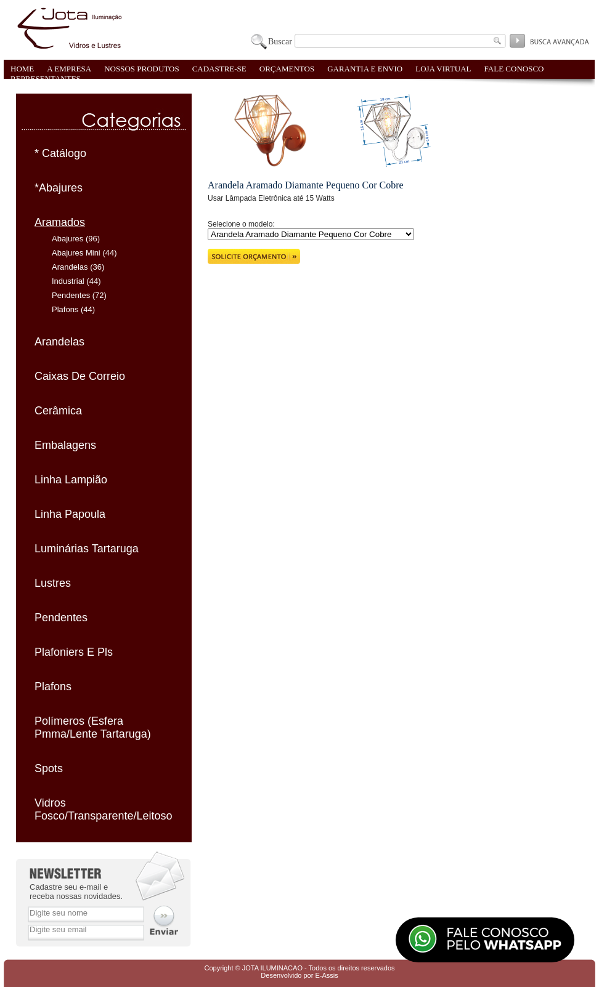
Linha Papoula (70, 514)
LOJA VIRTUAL (443, 68)
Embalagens (65, 445)
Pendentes (71, 295)
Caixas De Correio (80, 376)
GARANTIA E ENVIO (364, 68)
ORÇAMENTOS (286, 68)
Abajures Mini (76, 252)
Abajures (67, 238)
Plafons (65, 309)
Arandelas (70, 267)
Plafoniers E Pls (74, 652)
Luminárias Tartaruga (87, 548)
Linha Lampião (71, 479)
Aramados (60, 222)
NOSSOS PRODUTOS (141, 68)
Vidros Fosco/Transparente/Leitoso (103, 809)
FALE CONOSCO (514, 68)
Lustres (53, 583)
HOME (22, 68)
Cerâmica (58, 411)
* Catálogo (60, 153)
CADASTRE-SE (219, 68)
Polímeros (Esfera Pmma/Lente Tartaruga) (93, 727)
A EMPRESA (69, 68)
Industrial (68, 281)
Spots (49, 768)
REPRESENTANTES (45, 78)
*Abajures (59, 188)
